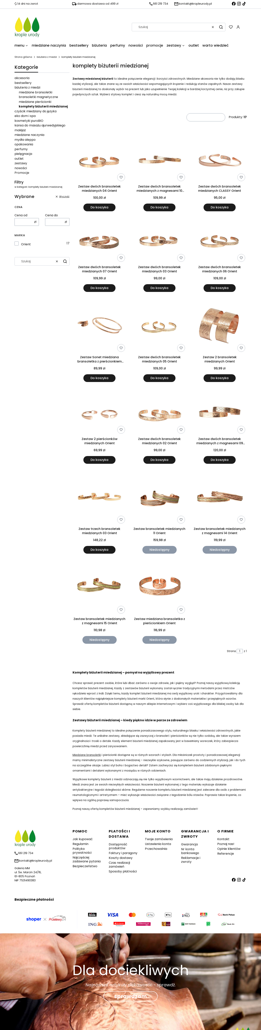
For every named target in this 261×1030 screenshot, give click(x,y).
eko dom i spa (25, 116)
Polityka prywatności (82, 851)
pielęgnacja (23, 154)
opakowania (24, 144)
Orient (26, 244)
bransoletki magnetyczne (38, 97)
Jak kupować (83, 839)
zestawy (21, 163)
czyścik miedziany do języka (35, 111)
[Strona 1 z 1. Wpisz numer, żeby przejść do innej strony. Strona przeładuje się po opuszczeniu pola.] (240, 651)
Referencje (225, 853)
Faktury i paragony (123, 853)
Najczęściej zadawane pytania (87, 859)
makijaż (20, 130)
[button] (220, 27)
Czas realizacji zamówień (119, 864)
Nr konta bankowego (190, 851)
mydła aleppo (25, 139)
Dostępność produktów (118, 846)
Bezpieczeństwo (85, 866)
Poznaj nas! (225, 844)
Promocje (22, 173)
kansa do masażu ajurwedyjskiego (40, 125)
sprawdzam (130, 996)
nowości (21, 168)
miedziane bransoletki (35, 92)
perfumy (21, 149)
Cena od (21, 215)
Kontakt (223, 839)
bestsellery (23, 83)
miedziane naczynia (29, 135)
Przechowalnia (156, 849)
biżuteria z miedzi (47, 57)
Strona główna (23, 57)
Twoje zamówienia (159, 839)
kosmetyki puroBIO (29, 121)
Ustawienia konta (158, 844)
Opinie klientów (228, 849)
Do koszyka (99, 207)
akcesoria (22, 78)
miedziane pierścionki (35, 102)
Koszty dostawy (121, 858)
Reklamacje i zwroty (190, 860)
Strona (231, 651)
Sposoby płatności (123, 871)
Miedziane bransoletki (87, 755)
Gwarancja (189, 844)
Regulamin (80, 844)
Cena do (51, 215)
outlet (19, 158)
